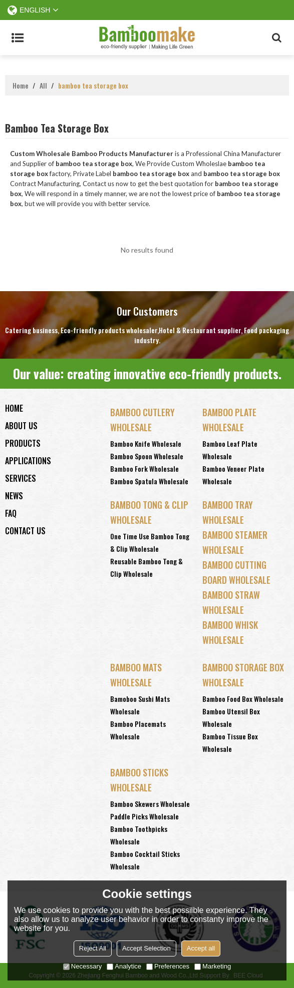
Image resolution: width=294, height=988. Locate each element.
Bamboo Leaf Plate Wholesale (229, 449)
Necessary (82, 966)
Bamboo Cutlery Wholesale (142, 420)
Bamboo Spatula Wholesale (149, 481)
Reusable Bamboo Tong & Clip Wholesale (146, 567)
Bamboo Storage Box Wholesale (243, 675)
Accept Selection (146, 948)
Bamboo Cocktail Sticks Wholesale (145, 859)
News (14, 496)
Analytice (124, 966)
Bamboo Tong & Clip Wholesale (149, 512)
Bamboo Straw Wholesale (231, 602)
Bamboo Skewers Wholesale (150, 803)
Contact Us (25, 531)
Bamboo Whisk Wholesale (230, 632)
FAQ (11, 513)
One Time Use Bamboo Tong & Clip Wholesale (149, 542)
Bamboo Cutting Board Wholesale (236, 572)
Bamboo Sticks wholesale (139, 780)
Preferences (167, 966)
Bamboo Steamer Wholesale (234, 542)
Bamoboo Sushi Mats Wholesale (140, 704)
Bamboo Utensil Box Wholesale (231, 717)
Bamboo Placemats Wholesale (138, 729)
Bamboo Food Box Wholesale (242, 698)
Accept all (201, 948)
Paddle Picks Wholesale (144, 816)
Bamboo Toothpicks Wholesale (138, 834)
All (43, 86)
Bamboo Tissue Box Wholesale (230, 742)
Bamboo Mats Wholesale (136, 675)
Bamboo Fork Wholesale (144, 468)
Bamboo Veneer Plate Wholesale (233, 474)
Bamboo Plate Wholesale (229, 420)
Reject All (92, 948)
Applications (28, 461)
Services (20, 478)
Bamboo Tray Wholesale (227, 512)
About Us (21, 426)
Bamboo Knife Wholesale (145, 443)
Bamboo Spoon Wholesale (146, 456)
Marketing (212, 966)
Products (23, 443)
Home (21, 86)
